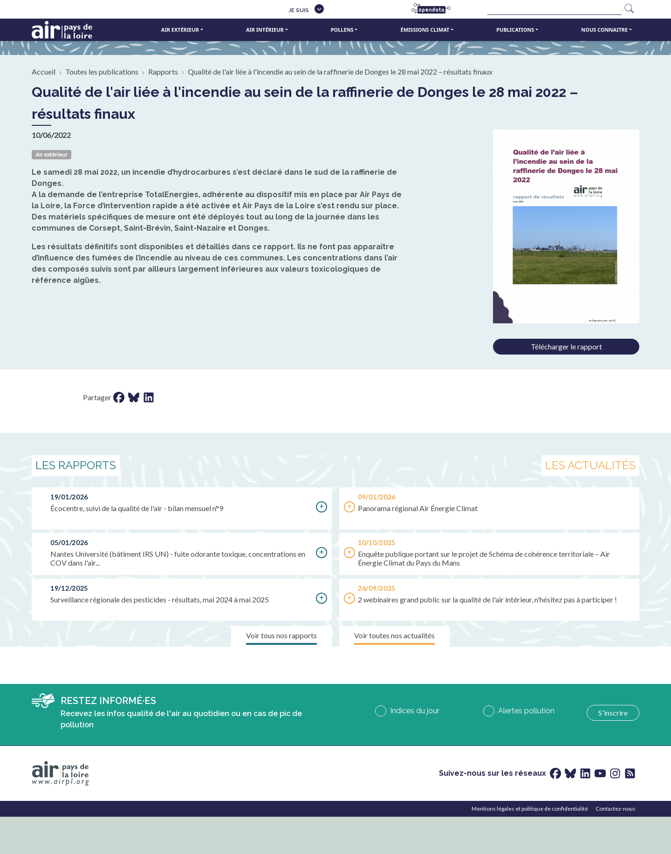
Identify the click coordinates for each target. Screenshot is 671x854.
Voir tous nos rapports (281, 635)
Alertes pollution (526, 710)
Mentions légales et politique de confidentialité (530, 808)
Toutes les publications (101, 71)
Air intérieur (265, 29)
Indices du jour (414, 710)
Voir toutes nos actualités (394, 635)
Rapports (163, 71)
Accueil (43, 71)
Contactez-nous (616, 808)
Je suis (298, 10)
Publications (515, 29)
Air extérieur (180, 29)
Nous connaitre (604, 29)
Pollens (342, 29)
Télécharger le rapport (566, 346)
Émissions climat (425, 29)
